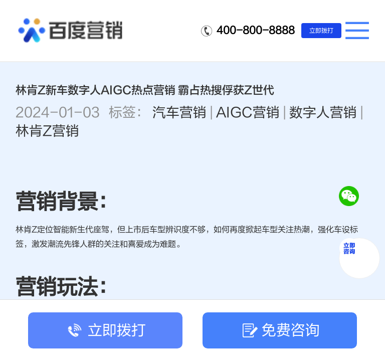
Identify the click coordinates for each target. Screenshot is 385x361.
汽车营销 (179, 112)
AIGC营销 (248, 112)
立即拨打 (321, 30)
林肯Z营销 (47, 131)
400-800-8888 (256, 30)
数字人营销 (323, 112)
